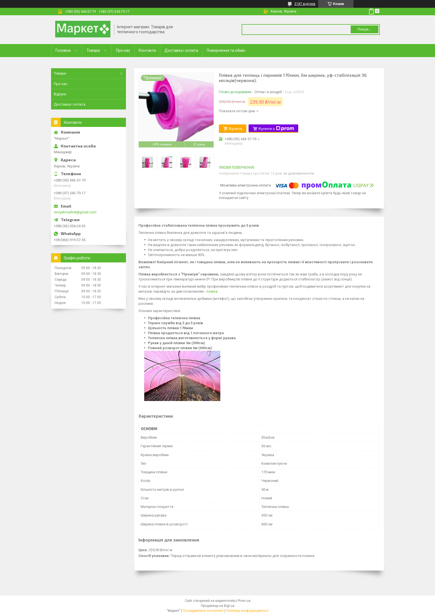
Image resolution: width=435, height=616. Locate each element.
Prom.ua (244, 601)
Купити (235, 128)
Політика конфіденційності (247, 611)
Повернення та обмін (226, 50)
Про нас (123, 50)
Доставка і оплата (181, 50)
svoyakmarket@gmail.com (75, 212)
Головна (62, 50)
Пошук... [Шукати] (364, 29)
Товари (93, 50)
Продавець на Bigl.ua (217, 606)
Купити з (276, 128)
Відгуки (60, 94)
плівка (212, 291)
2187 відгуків (304, 4)
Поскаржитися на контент (203, 611)
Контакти (147, 50)
